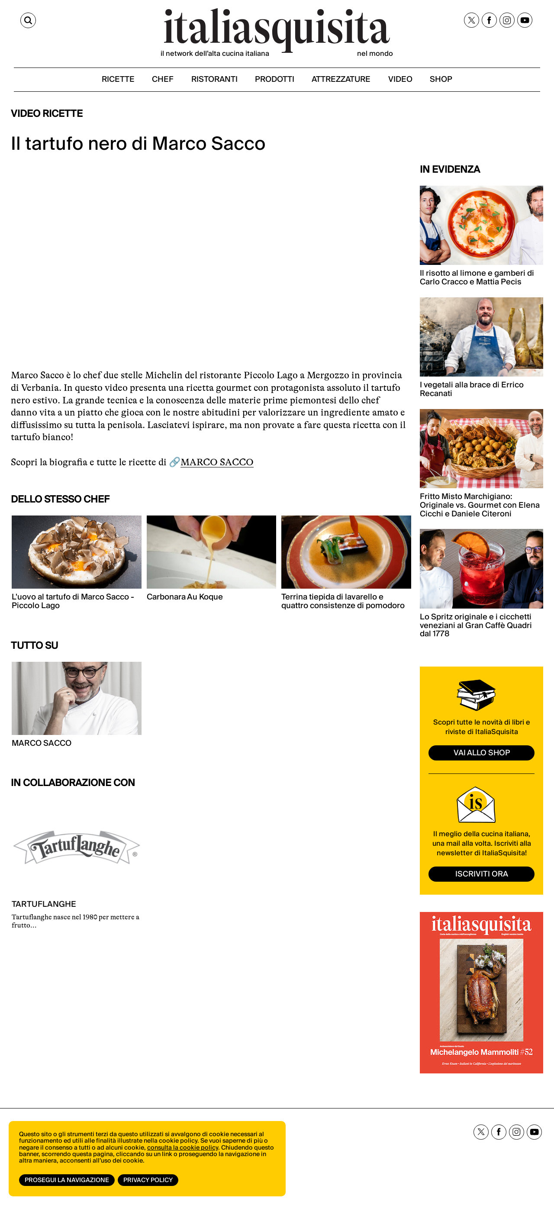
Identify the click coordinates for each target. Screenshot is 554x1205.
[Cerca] (18, 21)
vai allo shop (482, 754)
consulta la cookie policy (182, 1149)
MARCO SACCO (217, 463)
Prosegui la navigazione (67, 1180)
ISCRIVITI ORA (481, 876)
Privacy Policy (148, 1180)
